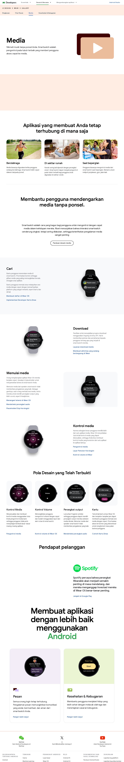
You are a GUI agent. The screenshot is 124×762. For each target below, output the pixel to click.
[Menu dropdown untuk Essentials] (31, 2)
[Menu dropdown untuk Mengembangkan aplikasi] (77, 2)
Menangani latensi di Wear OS (18, 400)
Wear (16, 8)
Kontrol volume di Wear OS (46, 534)
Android (5, 760)
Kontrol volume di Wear (82, 455)
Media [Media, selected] (31, 13)
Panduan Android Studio (91, 760)
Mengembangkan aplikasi (65, 2)
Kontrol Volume (43, 509)
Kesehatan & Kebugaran (47, 13)
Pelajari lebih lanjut (21, 717)
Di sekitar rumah (53, 163)
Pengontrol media (80, 447)
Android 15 (66, 758)
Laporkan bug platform (111, 758)
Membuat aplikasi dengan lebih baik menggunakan (62, 624)
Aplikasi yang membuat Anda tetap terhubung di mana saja (62, 128)
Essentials (24, 2)
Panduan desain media (62, 243)
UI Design (6, 8)
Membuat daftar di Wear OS (17, 296)
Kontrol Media (14, 509)
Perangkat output (73, 509)
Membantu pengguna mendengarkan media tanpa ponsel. (62, 202)
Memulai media (17, 373)
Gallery (25, 8)
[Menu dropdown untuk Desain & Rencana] (51, 2)
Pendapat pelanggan (62, 547)
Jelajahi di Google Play (82, 596)
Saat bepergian (91, 163)
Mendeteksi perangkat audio (18, 404)
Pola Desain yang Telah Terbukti (62, 472)
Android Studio (114, 2)
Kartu (95, 509)
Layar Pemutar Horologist (83, 451)
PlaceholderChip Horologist (17, 408)
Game (25, 758)
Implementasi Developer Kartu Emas (21, 300)
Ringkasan (6, 13)
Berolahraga (13, 163)
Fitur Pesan (19, 13)
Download (80, 328)
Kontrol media (83, 426)
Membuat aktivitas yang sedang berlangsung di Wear (86, 352)
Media (15, 40)
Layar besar (46, 758)
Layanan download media (83, 347)
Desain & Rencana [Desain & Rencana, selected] (42, 2)
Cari (9, 269)
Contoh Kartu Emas (100, 534)
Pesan (17, 696)
